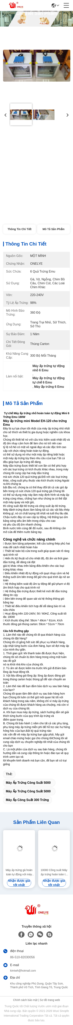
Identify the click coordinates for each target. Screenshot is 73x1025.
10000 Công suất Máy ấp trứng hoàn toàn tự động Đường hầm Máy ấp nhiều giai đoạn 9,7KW (54, 872)
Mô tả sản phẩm (54, 229)
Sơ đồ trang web (50, 1000)
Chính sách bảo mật (25, 1000)
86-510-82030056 (22, 957)
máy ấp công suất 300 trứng (27, 800)
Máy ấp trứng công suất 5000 (28, 782)
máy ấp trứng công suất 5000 (28, 791)
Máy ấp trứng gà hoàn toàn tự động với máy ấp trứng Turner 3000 (19, 872)
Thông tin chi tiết (20, 229)
